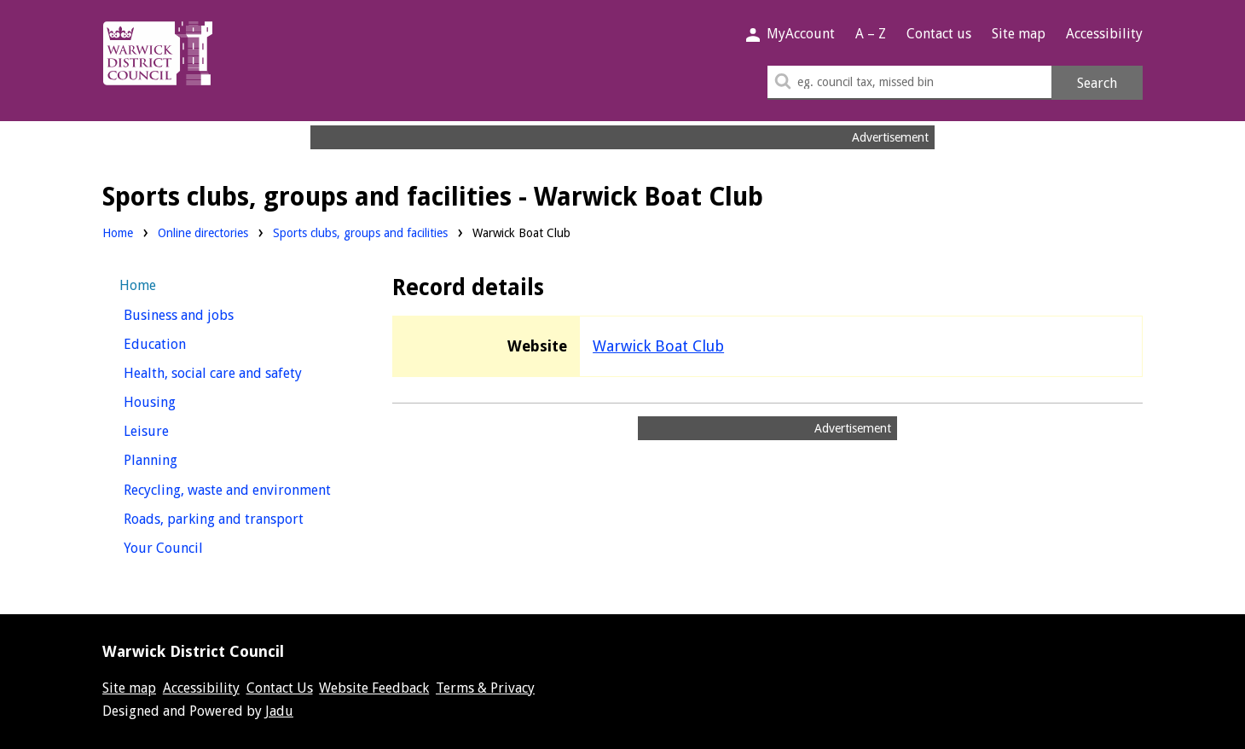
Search (1097, 83)
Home (117, 233)
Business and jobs (210, 313)
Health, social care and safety (236, 371)
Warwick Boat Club (658, 346)
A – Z (870, 34)
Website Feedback (374, 688)
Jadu (279, 711)
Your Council (195, 546)
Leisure (178, 429)
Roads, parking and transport (236, 517)
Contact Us (279, 688)
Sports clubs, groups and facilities (360, 233)
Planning (182, 458)
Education (186, 342)
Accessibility (1104, 34)
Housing (181, 400)
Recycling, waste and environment (236, 488)
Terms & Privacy (485, 688)
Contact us (938, 34)
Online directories (203, 233)
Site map (1018, 34)
